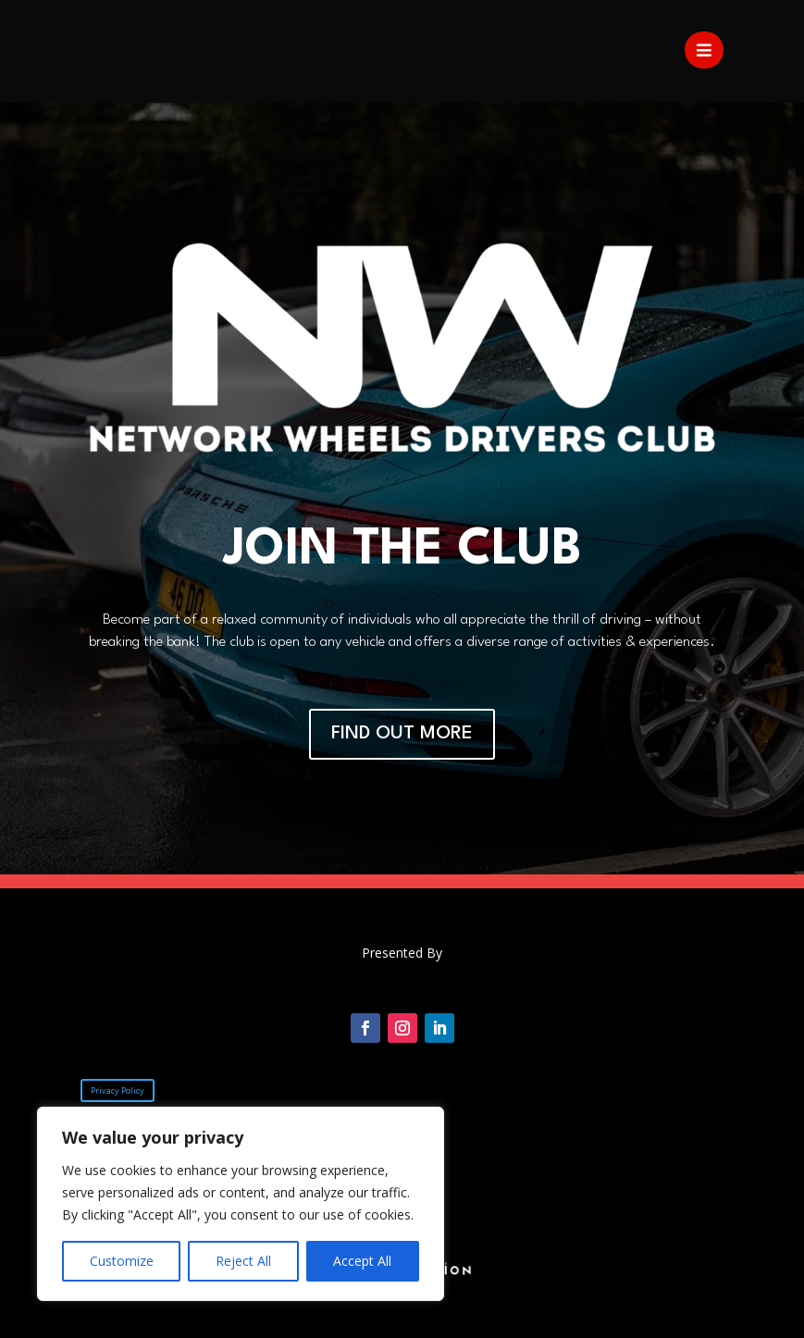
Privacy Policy (117, 1090)
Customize (122, 1261)
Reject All (243, 1261)
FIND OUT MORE (402, 734)
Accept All (362, 1261)
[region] (240, 1204)
